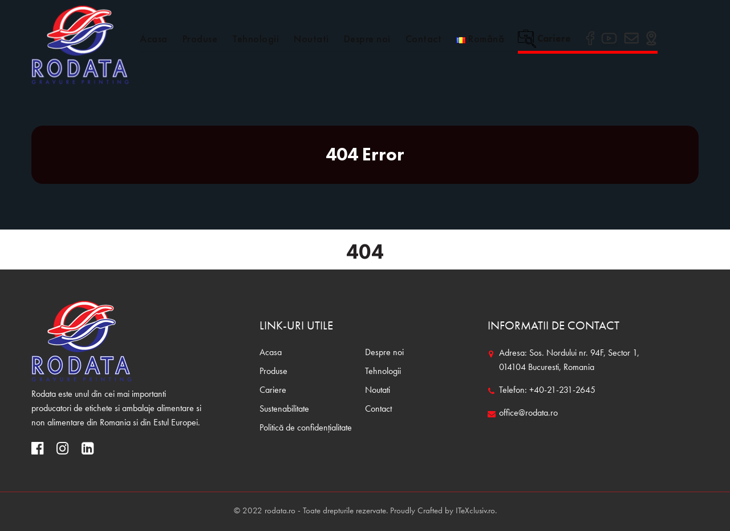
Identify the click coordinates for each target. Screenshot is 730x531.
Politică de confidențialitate (305, 428)
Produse (200, 38)
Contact (423, 38)
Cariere (544, 38)
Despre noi (367, 38)
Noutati (311, 38)
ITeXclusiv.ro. (476, 511)
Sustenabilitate (284, 409)
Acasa (154, 38)
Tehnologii (255, 38)
